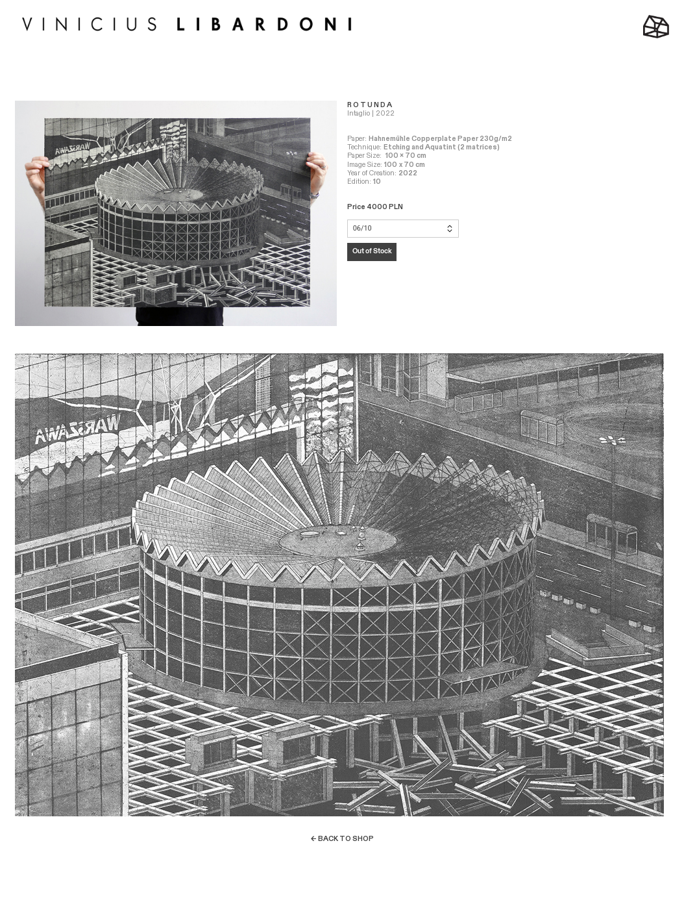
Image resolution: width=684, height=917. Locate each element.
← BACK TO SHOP (342, 839)
